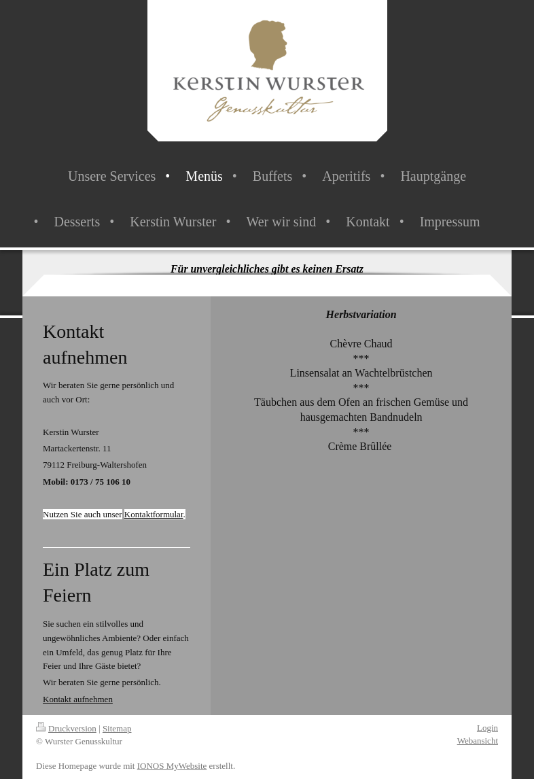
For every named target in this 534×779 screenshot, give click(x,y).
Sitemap (117, 728)
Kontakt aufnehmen (78, 699)
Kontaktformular (153, 514)
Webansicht (477, 740)
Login (487, 728)
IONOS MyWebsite (172, 766)
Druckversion (66, 728)
